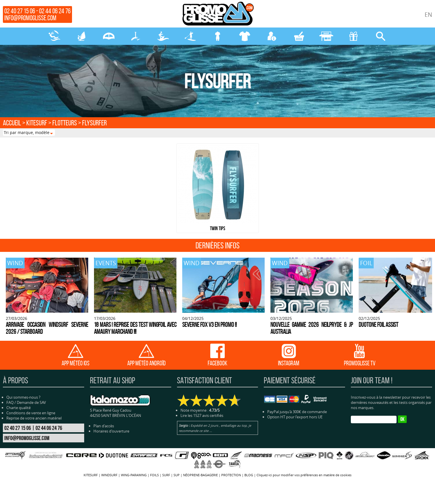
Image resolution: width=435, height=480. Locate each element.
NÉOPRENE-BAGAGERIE (217, 36)
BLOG (248, 475)
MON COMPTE (272, 36)
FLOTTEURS (64, 123)
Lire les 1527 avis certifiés (201, 415)
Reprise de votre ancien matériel (34, 418)
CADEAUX (353, 36)
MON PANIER (299, 36)
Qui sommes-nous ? (23, 397)
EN (428, 15)
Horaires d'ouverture (111, 431)
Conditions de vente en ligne (30, 412)
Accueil (12, 123)
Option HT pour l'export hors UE (294, 416)
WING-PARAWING (109, 36)
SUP (190, 36)
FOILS (136, 36)
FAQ (10, 402)
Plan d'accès (103, 425)
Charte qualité (18, 407)
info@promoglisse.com (30, 18)
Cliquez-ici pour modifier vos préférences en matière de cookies (304, 475)
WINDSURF (81, 36)
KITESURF (54, 36)
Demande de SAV (31, 402)
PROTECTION (244, 36)
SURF (163, 36)
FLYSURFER (94, 123)
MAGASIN (326, 36)
